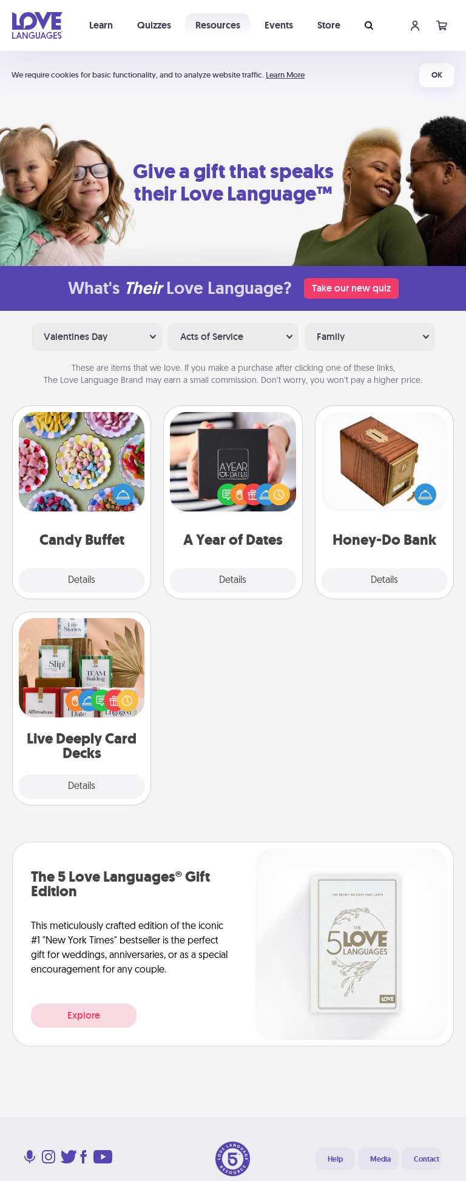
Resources (217, 25)
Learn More (285, 75)
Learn (101, 25)
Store (328, 25)
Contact (426, 1159)
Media (380, 1159)
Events (279, 25)
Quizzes (154, 25)
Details (81, 580)
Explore (83, 1015)
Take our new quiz (351, 288)
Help (335, 1159)
